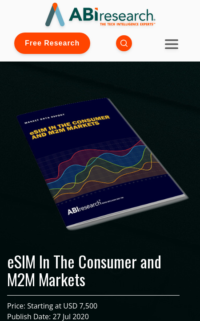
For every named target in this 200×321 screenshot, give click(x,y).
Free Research (52, 43)
